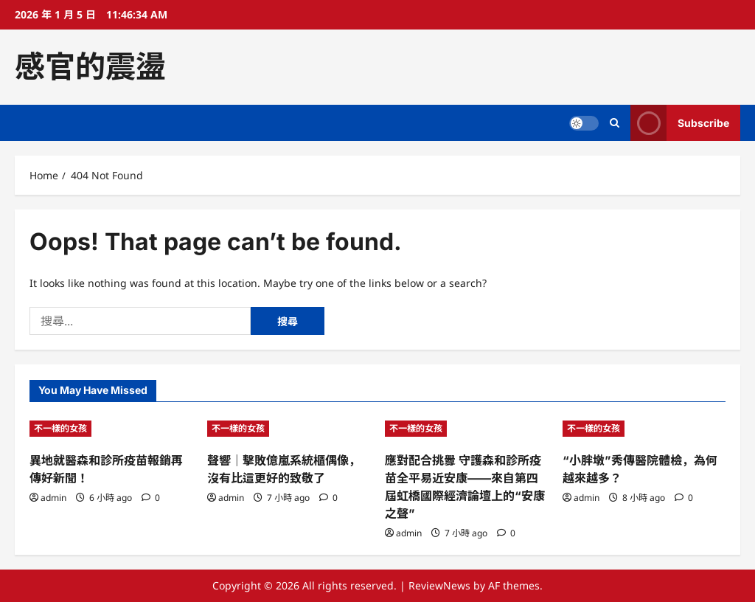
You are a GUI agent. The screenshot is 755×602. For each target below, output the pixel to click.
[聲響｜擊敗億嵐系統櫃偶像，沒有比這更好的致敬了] (288, 428)
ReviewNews (439, 585)
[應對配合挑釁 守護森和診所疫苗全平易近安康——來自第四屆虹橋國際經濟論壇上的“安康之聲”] (466, 428)
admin (53, 497)
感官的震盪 (90, 66)
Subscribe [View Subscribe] (679, 123)
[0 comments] (151, 497)
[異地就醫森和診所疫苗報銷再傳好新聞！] (110, 428)
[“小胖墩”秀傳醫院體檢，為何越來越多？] (644, 428)
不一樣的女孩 (60, 428)
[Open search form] (614, 122)
